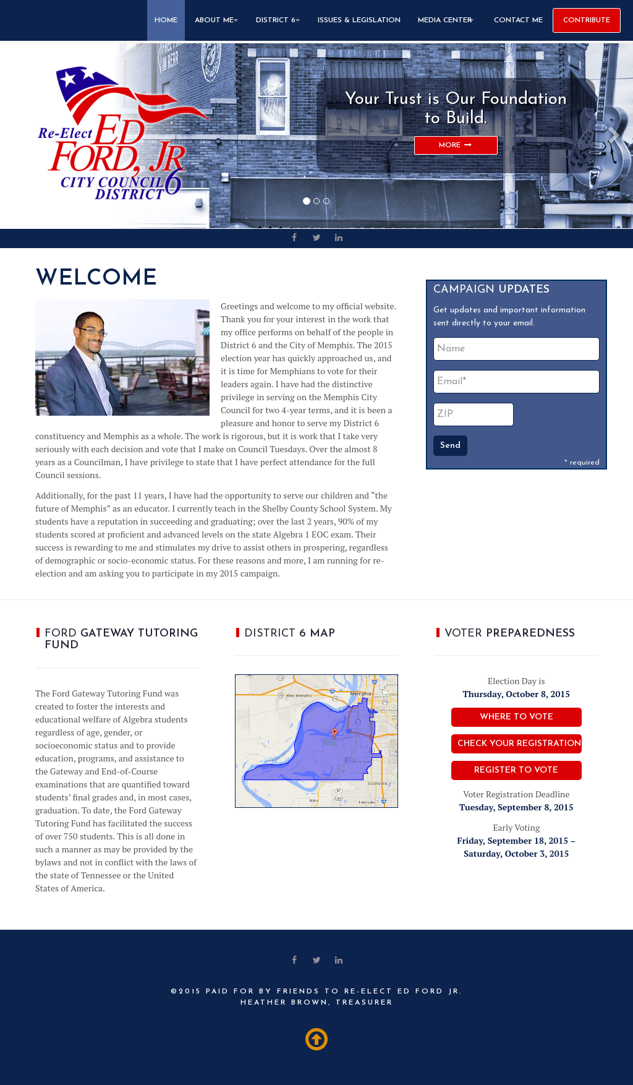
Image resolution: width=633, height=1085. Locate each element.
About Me (214, 20)
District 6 (275, 20)
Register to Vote (516, 770)
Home (166, 20)
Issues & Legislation (359, 20)
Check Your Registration (519, 743)
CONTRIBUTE (586, 20)
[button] (585, 136)
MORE (455, 145)
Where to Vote (516, 717)
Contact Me (518, 20)
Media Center (445, 20)
